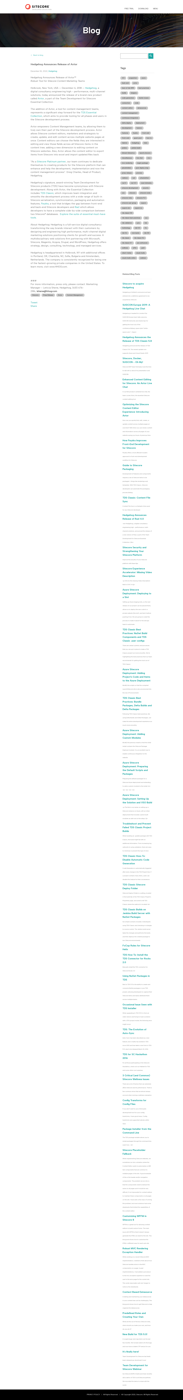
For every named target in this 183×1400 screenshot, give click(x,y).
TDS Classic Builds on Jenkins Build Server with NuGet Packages (136, 913)
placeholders (126, 168)
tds (146, 223)
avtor (135, 83)
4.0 (123, 78)
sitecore (132, 193)
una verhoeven (142, 243)
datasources (141, 108)
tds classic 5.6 (139, 238)
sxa (146, 218)
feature (139, 128)
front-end (125, 138)
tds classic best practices (131, 218)
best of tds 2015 (128, 88)
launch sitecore (145, 153)
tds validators (127, 223)
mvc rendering (127, 163)
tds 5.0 (137, 228)
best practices (144, 88)
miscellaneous (127, 158)
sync (138, 223)
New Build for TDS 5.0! (135, 1334)
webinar (143, 258)
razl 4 (124, 183)
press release (127, 173)
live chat (140, 158)
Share (34, 306)
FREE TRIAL (129, 9)
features (125, 133)
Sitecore (35, 295)
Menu (155, 9)
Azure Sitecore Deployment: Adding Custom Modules (134, 734)
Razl (77, 207)
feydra (135, 133)
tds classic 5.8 (127, 213)
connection (126, 103)
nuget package (142, 163)
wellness (125, 248)
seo (123, 193)
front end (145, 133)
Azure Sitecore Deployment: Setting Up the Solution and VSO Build (137, 799)
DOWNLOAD (143, 9)
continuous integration (130, 118)
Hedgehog (53, 71)
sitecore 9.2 (141, 198)
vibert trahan (126, 253)
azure (144, 78)
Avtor (41, 98)
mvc (149, 158)
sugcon (143, 203)
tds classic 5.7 (127, 243)
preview (139, 173)
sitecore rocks (145, 193)
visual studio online (128, 258)
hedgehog (135, 143)
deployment (140, 123)
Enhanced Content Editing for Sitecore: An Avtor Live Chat (137, 383)
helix (145, 143)
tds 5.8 (146, 233)
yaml (142, 248)
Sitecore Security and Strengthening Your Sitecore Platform (134, 551)
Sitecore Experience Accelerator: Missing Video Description (137, 572)
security (146, 188)
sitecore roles (127, 198)
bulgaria (134, 93)
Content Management (75, 295)
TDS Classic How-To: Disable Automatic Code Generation (136, 860)
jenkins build (136, 148)
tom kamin (135, 233)
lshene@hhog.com (47, 291)
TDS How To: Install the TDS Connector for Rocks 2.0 (137, 958)
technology (126, 228)
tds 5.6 (124, 233)
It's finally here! (131, 1351)
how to (149, 138)
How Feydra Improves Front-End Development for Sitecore (136, 444)
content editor (127, 108)
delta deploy (126, 123)
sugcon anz (126, 208)
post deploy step (142, 168)
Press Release (48, 295)
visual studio (140, 253)
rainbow (125, 178)
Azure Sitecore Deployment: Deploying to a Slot (137, 593)
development (127, 128)
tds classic (125, 238)
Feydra (45, 203)
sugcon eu (138, 208)
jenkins (124, 148)
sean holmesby (146, 183)
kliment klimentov (128, 153)
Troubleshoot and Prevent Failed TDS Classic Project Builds (137, 827)
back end (125, 83)
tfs (146, 228)
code (136, 103)
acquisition (133, 78)
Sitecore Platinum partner (51, 161)
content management (130, 113)
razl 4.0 (133, 183)
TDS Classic (47, 193)
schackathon (144, 178)
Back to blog (38, 55)
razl (133, 178)
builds (124, 93)
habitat (124, 143)
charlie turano (144, 98)
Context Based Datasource (137, 1292)
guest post (138, 138)
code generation (128, 98)
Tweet (34, 302)
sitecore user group (129, 203)
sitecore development (130, 188)
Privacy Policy (93, 1395)
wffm (134, 248)
